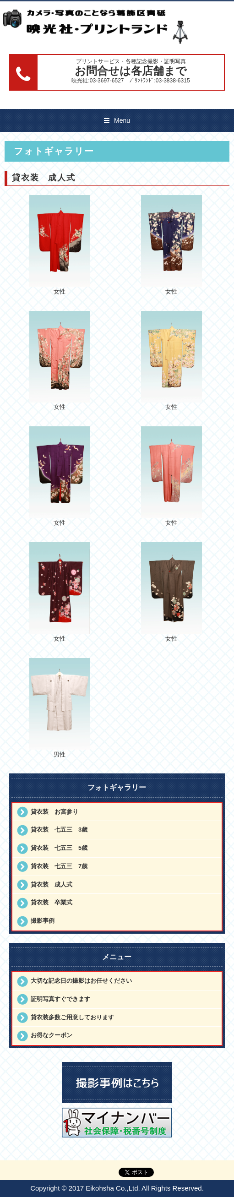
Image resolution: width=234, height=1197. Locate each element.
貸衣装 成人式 (51, 884)
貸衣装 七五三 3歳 (59, 829)
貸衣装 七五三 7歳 (59, 866)
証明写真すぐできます (60, 999)
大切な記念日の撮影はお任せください (81, 980)
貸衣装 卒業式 (51, 902)
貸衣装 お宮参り (54, 811)
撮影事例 (42, 920)
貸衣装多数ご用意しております (72, 1017)
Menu (122, 120)
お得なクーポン (51, 1035)
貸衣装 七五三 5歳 (59, 847)
